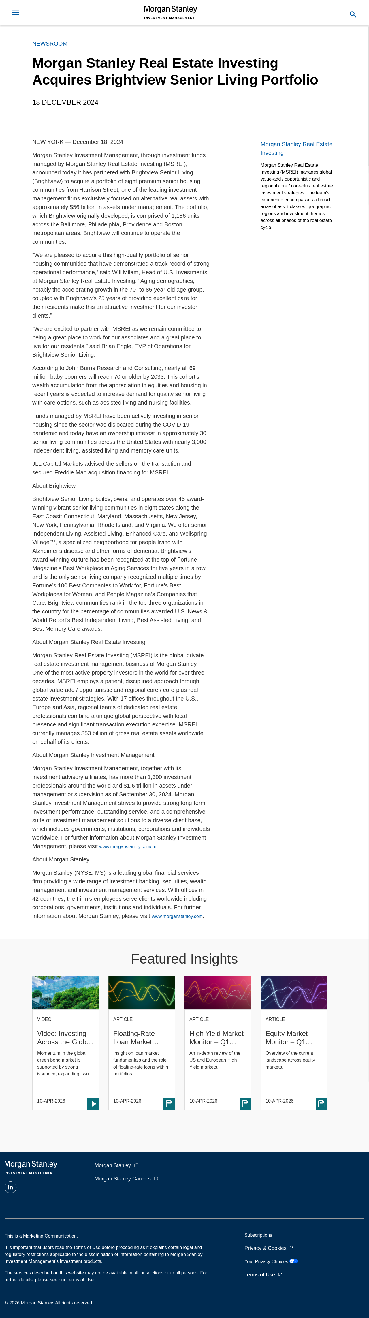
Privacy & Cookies (265, 1248)
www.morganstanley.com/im (127, 846)
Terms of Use (259, 1275)
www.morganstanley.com (177, 916)
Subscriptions (258, 1235)
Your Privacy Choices (271, 1261)
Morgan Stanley (113, 1165)
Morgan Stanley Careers (123, 1179)
